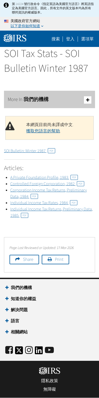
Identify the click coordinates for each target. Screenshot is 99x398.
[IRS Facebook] (9, 350)
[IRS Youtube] (49, 350)
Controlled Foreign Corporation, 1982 (47, 184)
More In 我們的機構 (49, 100)
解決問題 (19, 310)
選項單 (87, 39)
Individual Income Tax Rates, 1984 (43, 203)
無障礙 (49, 389)
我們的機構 (21, 288)
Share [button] (28, 259)
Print (59, 259)
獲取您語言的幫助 (43, 131)
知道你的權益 (23, 299)
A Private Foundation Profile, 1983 (44, 177)
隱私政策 (49, 380)
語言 (15, 321)
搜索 (55, 39)
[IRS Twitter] (19, 352)
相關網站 (19, 332)
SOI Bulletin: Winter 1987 (29, 151)
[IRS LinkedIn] (39, 352)
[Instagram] (29, 350)
